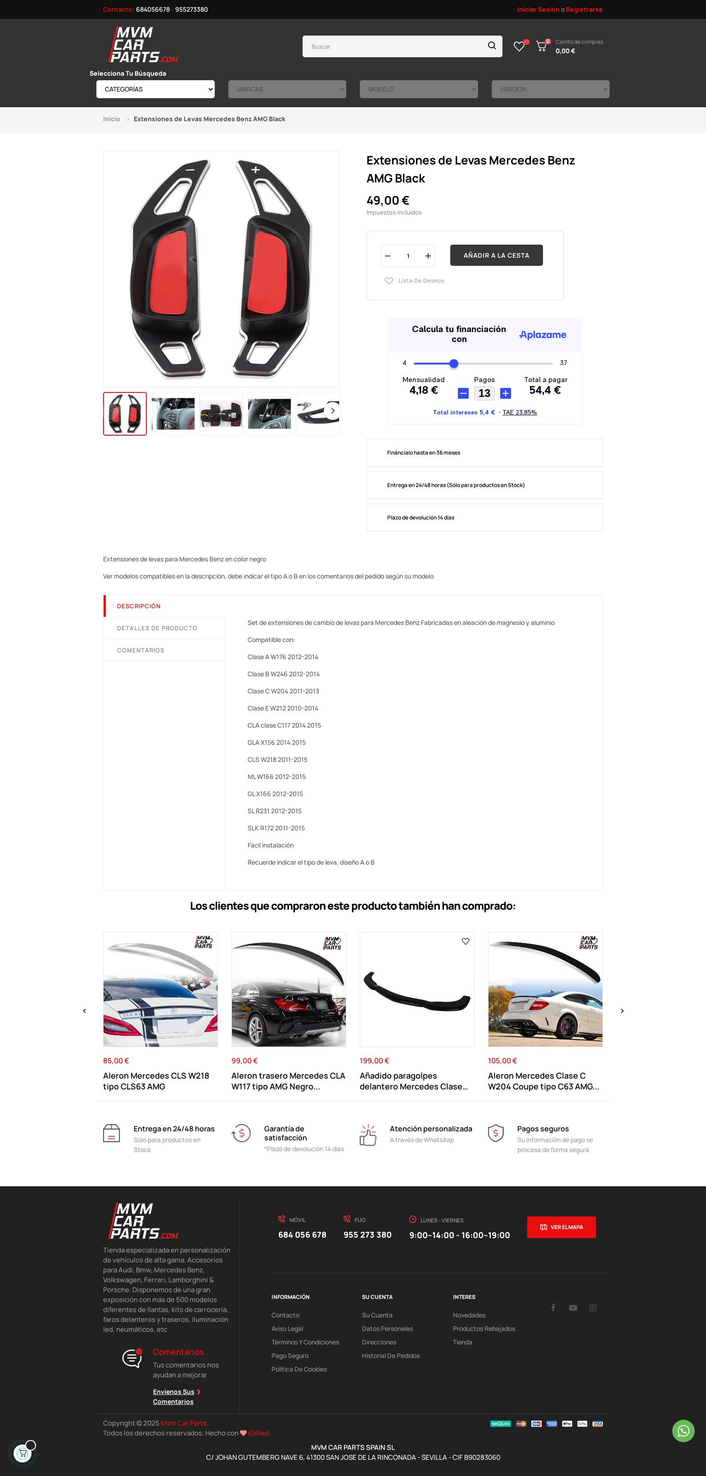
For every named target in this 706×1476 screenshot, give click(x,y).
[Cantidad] (407, 255)
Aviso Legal (287, 1328)
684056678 (153, 9)
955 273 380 (368, 1234)
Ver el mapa (567, 1227)
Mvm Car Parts (184, 1423)
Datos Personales (387, 1328)
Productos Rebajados (484, 1328)
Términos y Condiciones (305, 1342)
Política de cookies (299, 1369)
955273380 (191, 9)
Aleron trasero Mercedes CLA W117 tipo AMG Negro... (288, 1081)
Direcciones (379, 1342)
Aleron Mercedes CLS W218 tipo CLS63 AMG (156, 1081)
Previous (110, 411)
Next (333, 411)
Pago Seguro (290, 1355)
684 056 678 (302, 1234)
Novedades (469, 1315)
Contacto (285, 1315)
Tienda (462, 1342)
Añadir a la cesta (497, 255)
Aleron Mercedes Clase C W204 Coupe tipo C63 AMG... (543, 1081)
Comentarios (140, 650)
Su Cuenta (377, 1315)
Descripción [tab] (139, 606)
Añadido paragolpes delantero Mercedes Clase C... (411, 1081)
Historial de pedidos (391, 1355)
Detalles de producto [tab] (157, 628)
